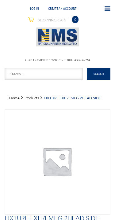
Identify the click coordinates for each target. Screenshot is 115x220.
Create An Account (62, 8)
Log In (34, 8)
